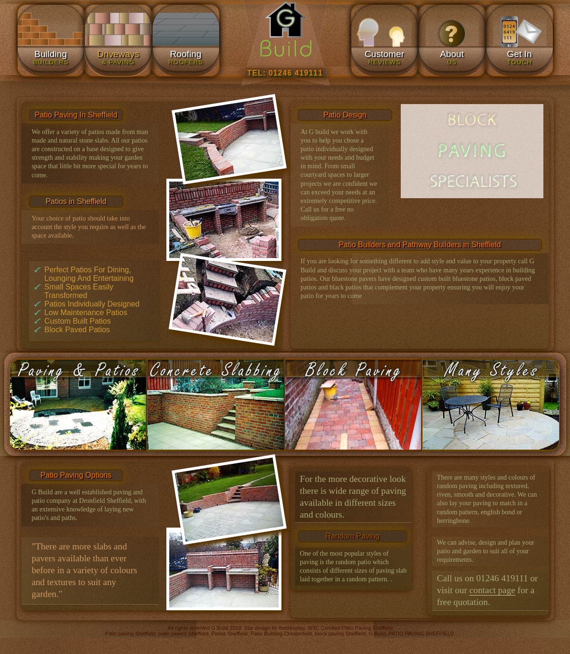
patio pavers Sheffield (183, 633)
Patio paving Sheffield (130, 633)
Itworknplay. (292, 628)
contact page (492, 590)
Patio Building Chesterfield (281, 633)
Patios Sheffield (230, 633)
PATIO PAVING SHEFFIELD (421, 633)
